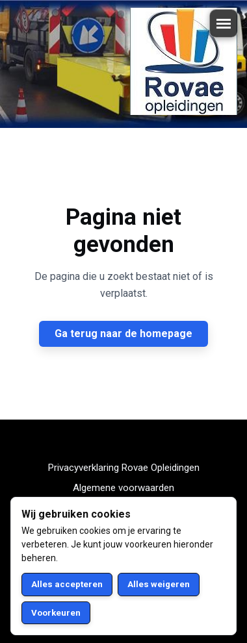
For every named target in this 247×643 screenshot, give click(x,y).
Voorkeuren (56, 613)
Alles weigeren (158, 584)
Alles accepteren (67, 584)
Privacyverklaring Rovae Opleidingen (124, 467)
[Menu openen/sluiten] (223, 23)
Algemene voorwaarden (123, 488)
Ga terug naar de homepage (123, 333)
